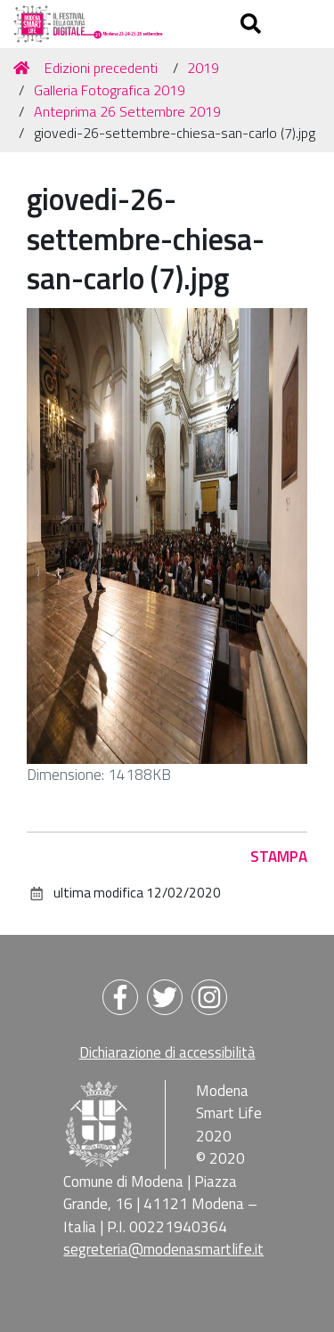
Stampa (278, 856)
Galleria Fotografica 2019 (109, 90)
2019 (203, 67)
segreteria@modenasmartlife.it (163, 1249)
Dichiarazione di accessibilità (167, 1052)
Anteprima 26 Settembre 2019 (127, 111)
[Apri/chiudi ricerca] (253, 24)
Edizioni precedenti (101, 67)
